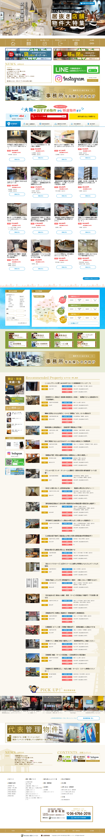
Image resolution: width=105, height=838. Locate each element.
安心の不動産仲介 (66, 779)
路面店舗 (11, 299)
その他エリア (74, 323)
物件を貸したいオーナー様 (50, 779)
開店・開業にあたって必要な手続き (34, 787)
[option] (52, 18)
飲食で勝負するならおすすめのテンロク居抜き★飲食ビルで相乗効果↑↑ (68, 441)
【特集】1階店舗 (11, 793)
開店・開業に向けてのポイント (33, 795)
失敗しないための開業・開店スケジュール (14, 414)
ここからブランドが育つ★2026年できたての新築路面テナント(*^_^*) (68, 383)
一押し (10, 296)
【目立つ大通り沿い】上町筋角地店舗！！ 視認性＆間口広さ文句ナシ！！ (69, 488)
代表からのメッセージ (49, 791)
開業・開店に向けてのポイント (14, 426)
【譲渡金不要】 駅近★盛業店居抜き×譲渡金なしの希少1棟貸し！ (66, 455)
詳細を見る (17, 159)
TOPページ (11, 779)
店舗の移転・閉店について (32, 785)
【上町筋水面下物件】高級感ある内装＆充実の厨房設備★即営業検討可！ (69, 536)
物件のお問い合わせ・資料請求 (69, 789)
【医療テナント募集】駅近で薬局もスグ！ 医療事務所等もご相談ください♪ (70, 641)
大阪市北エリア (75, 296)
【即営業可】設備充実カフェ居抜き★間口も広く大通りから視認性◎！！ (69, 520)
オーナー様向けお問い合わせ (68, 791)
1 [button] (50, 34)
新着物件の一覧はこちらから (91, 278)
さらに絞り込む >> (22, 322)
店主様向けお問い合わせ (67, 793)
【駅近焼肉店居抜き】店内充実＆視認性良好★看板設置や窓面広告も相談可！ (70, 503)
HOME (13, 830)
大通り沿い (22, 301)
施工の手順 (28, 783)
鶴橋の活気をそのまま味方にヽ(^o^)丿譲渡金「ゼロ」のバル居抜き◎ (68, 413)
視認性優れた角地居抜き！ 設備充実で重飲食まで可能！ (64, 427)
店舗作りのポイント (30, 791)
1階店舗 (21, 299)
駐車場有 (11, 306)
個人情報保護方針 (66, 799)
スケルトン (22, 298)
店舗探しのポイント (14, 420)
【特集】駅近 (11, 795)
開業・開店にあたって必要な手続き (14, 432)
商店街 (21, 304)
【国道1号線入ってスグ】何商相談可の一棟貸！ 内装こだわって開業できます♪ (71, 580)
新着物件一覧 (11, 785)
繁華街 (21, 303)
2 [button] (52, 34)
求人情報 (64, 783)
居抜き (10, 298)
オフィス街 (11, 304)
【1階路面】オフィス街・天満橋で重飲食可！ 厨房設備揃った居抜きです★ (70, 627)
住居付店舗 (22, 306)
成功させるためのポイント (32, 793)
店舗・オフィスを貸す (60, 830)
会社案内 (46, 786)
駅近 (10, 301)
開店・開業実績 (47, 783)
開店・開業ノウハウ (31, 779)
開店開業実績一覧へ (91, 718)
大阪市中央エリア (75, 305)
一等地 (10, 303)
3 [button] (54, 34)
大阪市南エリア (75, 314)
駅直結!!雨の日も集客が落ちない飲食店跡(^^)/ (60, 550)
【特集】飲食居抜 (12, 789)
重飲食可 (22, 296)
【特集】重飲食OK (12, 791)
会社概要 (46, 789)
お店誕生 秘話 (29, 781)
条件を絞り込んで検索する (86, 116)
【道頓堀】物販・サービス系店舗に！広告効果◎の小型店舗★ (65, 655)
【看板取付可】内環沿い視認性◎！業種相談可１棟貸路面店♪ (65, 613)
